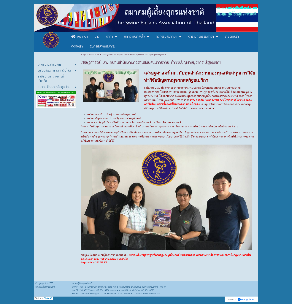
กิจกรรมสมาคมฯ (95, 54)
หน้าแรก (84, 54)
